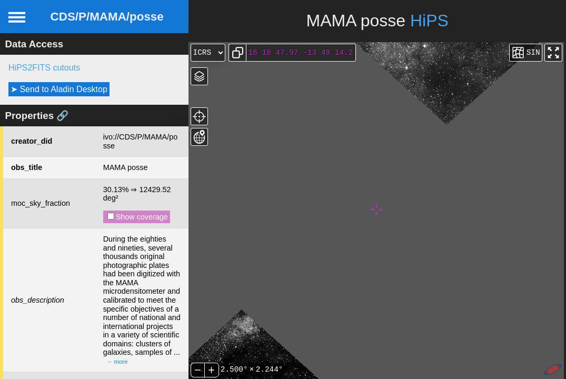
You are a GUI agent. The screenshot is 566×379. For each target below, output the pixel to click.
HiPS (429, 20)
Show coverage (137, 217)
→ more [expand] (117, 361)
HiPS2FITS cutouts (44, 67)
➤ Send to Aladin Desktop (59, 89)
